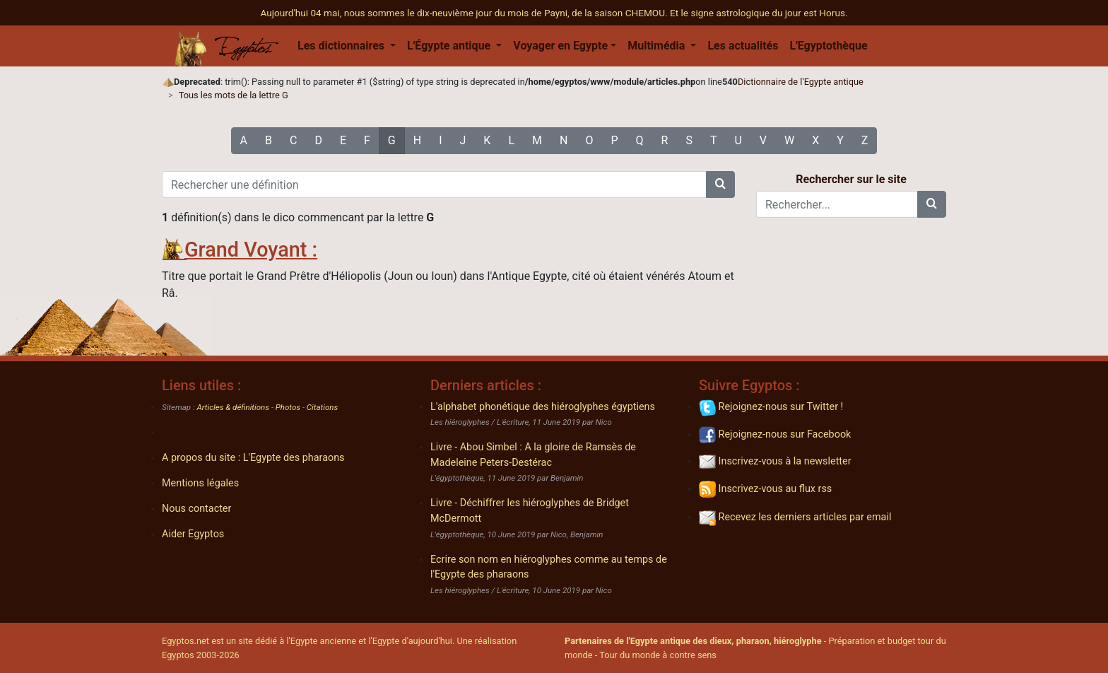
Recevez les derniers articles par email (795, 517)
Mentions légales (200, 483)
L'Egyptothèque (828, 45)
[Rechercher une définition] (434, 184)
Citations (322, 407)
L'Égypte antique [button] (450, 45)
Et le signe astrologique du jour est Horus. (759, 12)
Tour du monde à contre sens (658, 655)
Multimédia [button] (657, 45)
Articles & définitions (233, 407)
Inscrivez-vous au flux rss (765, 489)
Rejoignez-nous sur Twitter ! (771, 407)
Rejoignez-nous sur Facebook (775, 434)
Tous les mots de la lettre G (233, 95)
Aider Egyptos (193, 534)
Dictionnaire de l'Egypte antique (801, 81)
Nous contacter (196, 509)
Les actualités (742, 45)
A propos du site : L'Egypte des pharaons (253, 458)
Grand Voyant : (250, 250)
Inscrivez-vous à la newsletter (775, 461)
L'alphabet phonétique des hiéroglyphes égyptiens (542, 407)
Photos (288, 407)
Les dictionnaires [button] (342, 45)
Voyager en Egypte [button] (560, 45)
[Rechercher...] (837, 204)
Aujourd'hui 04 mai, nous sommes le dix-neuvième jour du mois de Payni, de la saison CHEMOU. (464, 12)
